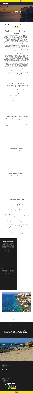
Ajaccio (3, 374)
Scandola (3, 376)
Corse (2, 378)
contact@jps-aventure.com (5, 384)
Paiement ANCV (24, 1)
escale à (22, 35)
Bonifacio (20, 245)
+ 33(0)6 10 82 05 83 (4, 385)
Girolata (3, 377)
